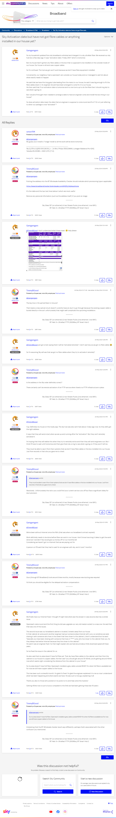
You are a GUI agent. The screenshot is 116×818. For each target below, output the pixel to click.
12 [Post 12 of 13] (29, 693)
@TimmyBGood (31, 231)
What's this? (15, 60)
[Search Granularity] (27, 21)
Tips (52, 3)
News (44, 3)
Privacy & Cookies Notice (53, 803)
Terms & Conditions (39, 803)
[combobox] (62, 21)
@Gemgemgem (31, 139)
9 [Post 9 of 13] (29, 512)
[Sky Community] (16, 3)
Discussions (33, 3)
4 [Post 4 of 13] (29, 280)
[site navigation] (3, 3)
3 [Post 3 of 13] (29, 215)
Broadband (58, 13)
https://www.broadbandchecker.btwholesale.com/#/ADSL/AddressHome (52, 186)
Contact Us (90, 803)
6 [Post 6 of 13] (29, 359)
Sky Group (27, 806)
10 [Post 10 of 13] (30, 554)
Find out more (60, 134)
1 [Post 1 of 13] (29, 112)
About (60, 3)
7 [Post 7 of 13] (29, 406)
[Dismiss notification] (111, 8)
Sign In (110, 4)
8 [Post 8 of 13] (29, 458)
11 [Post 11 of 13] (29, 601)
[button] (110, 50)
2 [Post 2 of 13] (29, 158)
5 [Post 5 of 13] (29, 329)
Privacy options (27, 803)
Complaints (81, 803)
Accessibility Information (69, 803)
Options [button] (107, 37)
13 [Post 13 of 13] (29, 748)
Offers (69, 3)
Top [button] (111, 803)
